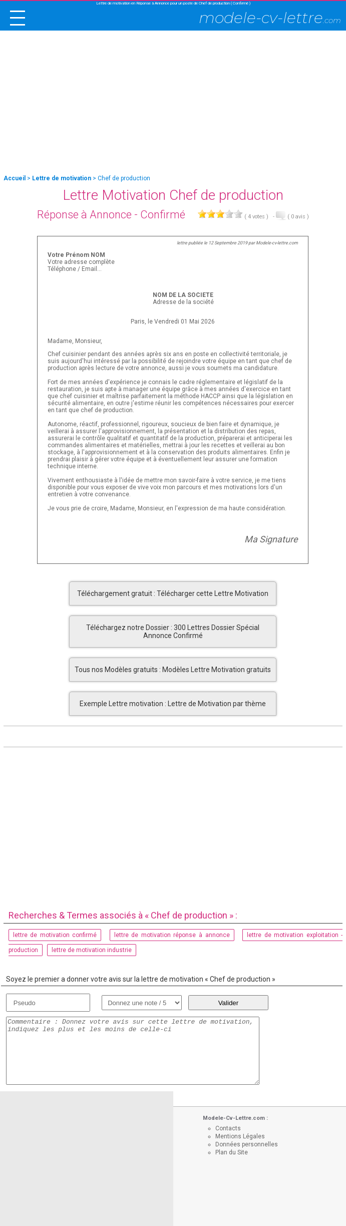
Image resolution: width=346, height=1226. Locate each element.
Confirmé (162, 214)
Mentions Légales (240, 1136)
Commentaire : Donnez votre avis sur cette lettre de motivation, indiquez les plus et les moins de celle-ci (132, 1051)
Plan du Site (231, 1152)
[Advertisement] (173, 103)
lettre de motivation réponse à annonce (172, 935)
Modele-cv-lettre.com (277, 242)
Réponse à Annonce (84, 214)
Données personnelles (246, 1144)
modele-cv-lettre (270, 18)
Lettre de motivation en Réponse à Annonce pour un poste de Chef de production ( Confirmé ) (173, 3)
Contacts (228, 1128)
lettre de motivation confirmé (55, 935)
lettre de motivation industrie (92, 950)
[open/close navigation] (17, 18)
